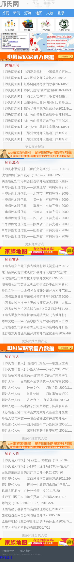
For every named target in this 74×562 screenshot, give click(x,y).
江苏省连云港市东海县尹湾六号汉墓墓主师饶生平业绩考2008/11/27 (37, 412)
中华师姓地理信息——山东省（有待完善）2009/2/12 (37, 236)
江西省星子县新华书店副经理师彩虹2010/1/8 (33, 509)
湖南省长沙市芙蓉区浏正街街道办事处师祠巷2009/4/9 (37, 284)
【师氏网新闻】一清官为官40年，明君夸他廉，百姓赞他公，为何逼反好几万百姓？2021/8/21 (37, 96)
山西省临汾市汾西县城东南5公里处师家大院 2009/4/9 (37, 309)
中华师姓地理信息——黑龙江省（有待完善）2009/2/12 (37, 187)
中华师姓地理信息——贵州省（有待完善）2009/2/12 (37, 199)
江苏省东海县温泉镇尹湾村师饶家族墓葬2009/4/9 (36, 333)
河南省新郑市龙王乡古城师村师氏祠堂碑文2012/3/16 (37, 266)
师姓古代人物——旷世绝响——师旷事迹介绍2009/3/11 (37, 393)
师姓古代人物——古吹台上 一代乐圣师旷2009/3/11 (37, 400)
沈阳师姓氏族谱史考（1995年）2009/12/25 (32, 175)
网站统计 (6, 557)
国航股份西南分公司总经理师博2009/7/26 (31, 515)
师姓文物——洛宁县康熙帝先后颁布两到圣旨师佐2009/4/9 (37, 321)
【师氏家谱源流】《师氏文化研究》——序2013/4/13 (37, 169)
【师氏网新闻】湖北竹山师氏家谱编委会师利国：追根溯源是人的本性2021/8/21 (37, 114)
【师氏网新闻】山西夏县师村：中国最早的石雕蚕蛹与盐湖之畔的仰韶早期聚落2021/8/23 (37, 71)
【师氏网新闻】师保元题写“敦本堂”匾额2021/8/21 (36, 90)
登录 (61, 13)
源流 (27, 13)
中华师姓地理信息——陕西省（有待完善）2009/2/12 (37, 224)
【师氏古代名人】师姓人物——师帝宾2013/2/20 (35, 369)
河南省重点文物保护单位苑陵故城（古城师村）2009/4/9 (37, 315)
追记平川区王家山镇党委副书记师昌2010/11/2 (34, 497)
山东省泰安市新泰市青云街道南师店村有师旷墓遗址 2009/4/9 (37, 327)
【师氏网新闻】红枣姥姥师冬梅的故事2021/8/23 (35, 84)
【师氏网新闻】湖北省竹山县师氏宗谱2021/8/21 (35, 127)
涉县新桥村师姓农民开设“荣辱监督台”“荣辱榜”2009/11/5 (37, 375)
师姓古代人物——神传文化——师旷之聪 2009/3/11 (37, 387)
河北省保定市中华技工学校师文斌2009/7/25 (32, 278)
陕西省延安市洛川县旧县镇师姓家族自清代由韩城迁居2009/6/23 (37, 181)
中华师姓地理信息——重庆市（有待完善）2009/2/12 (37, 205)
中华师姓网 (8, 550)
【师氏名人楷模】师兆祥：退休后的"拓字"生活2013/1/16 (37, 466)
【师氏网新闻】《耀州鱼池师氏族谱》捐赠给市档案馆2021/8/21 (37, 133)
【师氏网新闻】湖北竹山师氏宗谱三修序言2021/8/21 (37, 120)
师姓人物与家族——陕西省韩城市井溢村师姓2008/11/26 (37, 418)
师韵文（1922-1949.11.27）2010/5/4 (27, 503)
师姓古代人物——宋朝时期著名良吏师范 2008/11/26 (37, 430)
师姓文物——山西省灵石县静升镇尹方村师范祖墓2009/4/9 (37, 290)
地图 (38, 13)
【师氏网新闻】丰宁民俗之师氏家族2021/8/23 (34, 78)
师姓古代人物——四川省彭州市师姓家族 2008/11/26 (37, 424)
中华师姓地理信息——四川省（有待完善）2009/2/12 (37, 218)
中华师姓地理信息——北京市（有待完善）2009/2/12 (37, 193)
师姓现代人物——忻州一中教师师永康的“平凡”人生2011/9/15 (37, 484)
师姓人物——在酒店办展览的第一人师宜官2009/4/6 (37, 381)
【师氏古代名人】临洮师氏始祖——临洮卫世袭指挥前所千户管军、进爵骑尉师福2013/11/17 (37, 363)
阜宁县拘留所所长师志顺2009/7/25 (26, 527)
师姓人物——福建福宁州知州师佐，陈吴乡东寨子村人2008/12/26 (37, 406)
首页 (5, 13)
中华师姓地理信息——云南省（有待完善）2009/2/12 (37, 212)
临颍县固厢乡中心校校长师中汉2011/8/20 (31, 490)
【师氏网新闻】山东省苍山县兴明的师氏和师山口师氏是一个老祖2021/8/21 (37, 102)
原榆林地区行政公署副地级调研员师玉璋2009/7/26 (37, 521)
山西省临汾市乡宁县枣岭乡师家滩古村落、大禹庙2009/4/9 (37, 302)
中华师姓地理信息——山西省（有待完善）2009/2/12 (37, 230)
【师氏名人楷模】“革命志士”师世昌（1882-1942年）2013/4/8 (37, 460)
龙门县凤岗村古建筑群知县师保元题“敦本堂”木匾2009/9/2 (37, 272)
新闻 (16, 13)
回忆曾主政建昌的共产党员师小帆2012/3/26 (32, 472)
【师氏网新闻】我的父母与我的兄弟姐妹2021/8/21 (37, 108)
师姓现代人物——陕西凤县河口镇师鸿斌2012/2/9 (36, 478)
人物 (49, 13)
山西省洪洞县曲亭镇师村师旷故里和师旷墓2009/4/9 (37, 296)
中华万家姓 (24, 550)
